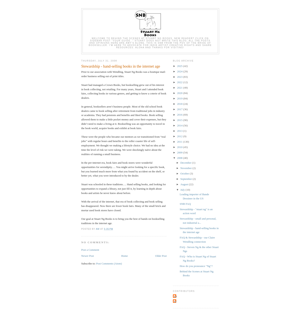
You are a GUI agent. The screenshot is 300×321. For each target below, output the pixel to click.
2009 (180, 152)
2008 (180, 157)
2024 (180, 71)
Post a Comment (90, 249)
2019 (180, 98)
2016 (180, 114)
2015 (180, 120)
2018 (180, 103)
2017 (180, 109)
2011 (180, 141)
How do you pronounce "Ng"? (196, 266)
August (184, 184)
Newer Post (87, 255)
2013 (180, 130)
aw (175, 296)
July (183, 189)
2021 (180, 87)
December (186, 162)
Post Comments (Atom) (109, 263)
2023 (180, 76)
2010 (180, 147)
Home (124, 255)
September (186, 178)
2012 (180, 136)
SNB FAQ (185, 203)
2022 (180, 82)
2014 (180, 125)
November (186, 168)
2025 (180, 66)
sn (175, 301)
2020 (180, 93)
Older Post (161, 255)
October (185, 173)
